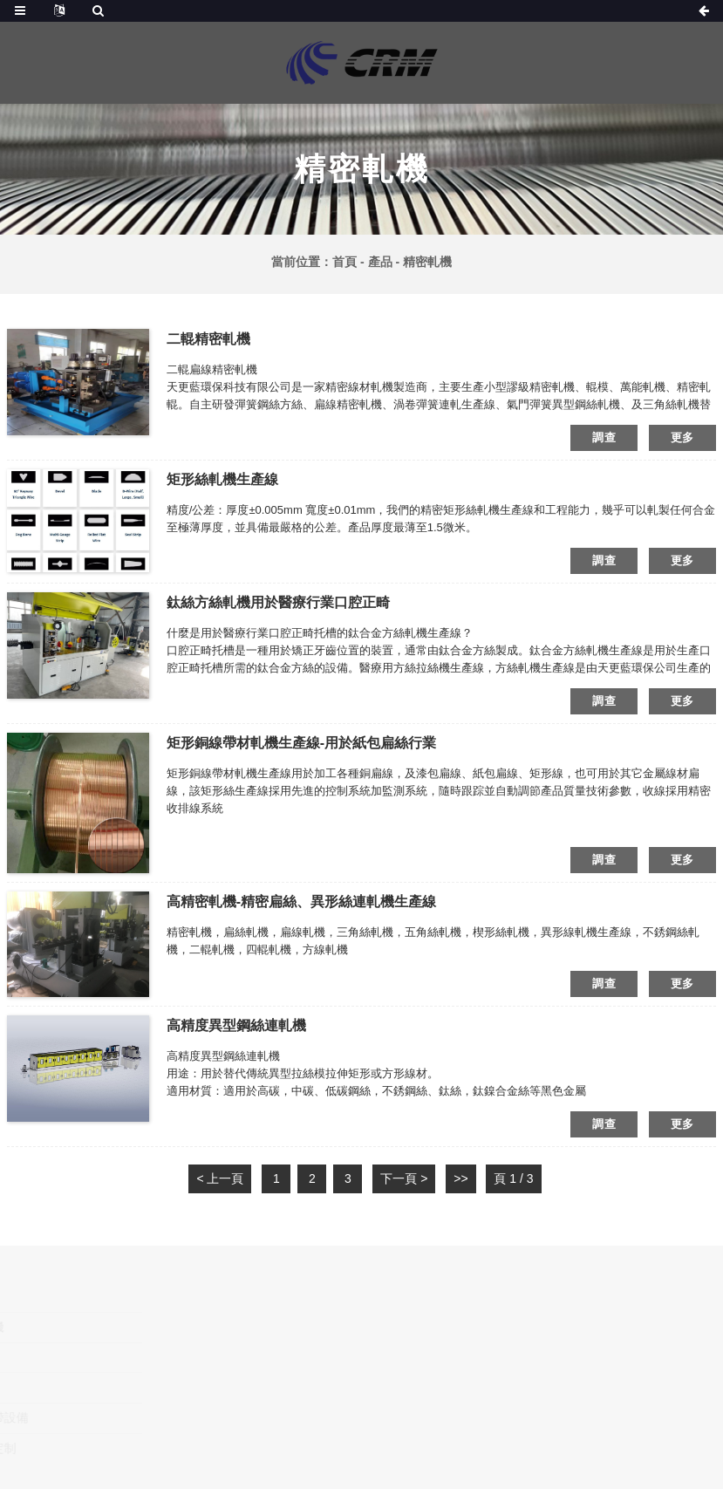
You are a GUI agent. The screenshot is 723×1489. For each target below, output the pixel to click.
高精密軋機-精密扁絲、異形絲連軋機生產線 (301, 901)
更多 (682, 437)
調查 (604, 437)
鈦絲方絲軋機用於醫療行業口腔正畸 (278, 602)
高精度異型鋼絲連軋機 (236, 1025)
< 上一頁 (219, 1178)
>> (460, 1178)
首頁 (344, 262)
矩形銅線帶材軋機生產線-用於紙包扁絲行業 (301, 742)
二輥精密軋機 (208, 338)
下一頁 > (403, 1178)
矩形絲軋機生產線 (222, 479)
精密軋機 (427, 262)
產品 (380, 262)
